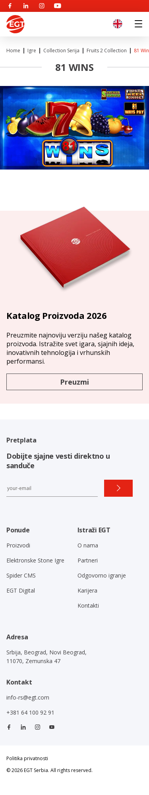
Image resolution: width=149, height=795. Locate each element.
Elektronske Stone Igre (35, 560)
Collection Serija (61, 50)
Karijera (87, 590)
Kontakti (88, 605)
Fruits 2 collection (107, 50)
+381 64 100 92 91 (30, 712)
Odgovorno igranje (101, 575)
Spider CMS (21, 575)
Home (13, 50)
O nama (87, 545)
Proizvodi (18, 545)
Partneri (87, 560)
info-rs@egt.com (27, 697)
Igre (31, 50)
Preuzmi (74, 382)
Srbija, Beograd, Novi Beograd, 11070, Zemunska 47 (46, 656)
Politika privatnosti (27, 758)
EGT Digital (20, 590)
